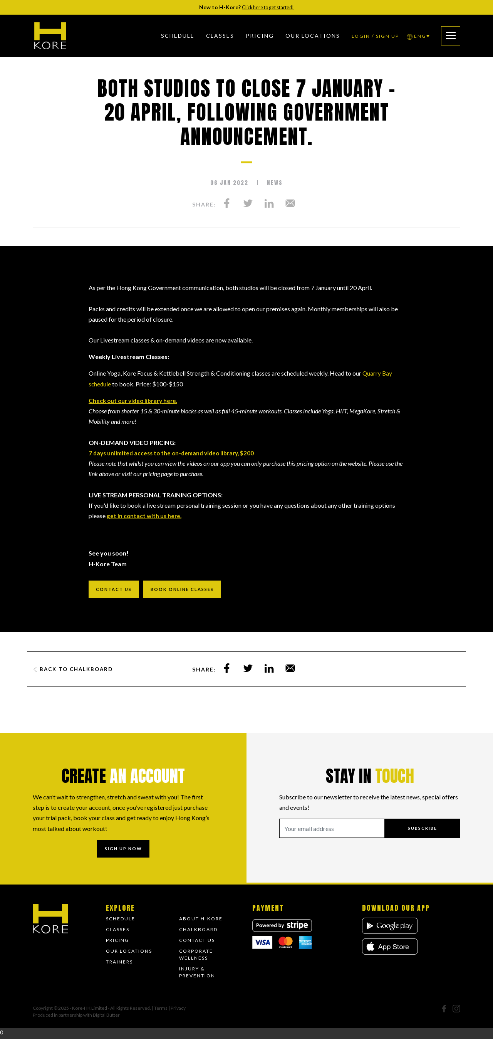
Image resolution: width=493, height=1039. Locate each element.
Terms (161, 1011)
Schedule (171, 35)
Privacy (178, 1011)
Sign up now (123, 850)
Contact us (116, 590)
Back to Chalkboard (75, 670)
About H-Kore (201, 921)
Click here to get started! (267, 7)
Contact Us (197, 943)
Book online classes (189, 590)
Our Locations (129, 954)
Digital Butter (106, 1018)
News (275, 183)
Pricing (253, 35)
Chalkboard (198, 932)
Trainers (119, 964)
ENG (411, 36)
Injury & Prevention (197, 975)
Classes (213, 35)
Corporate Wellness (196, 957)
